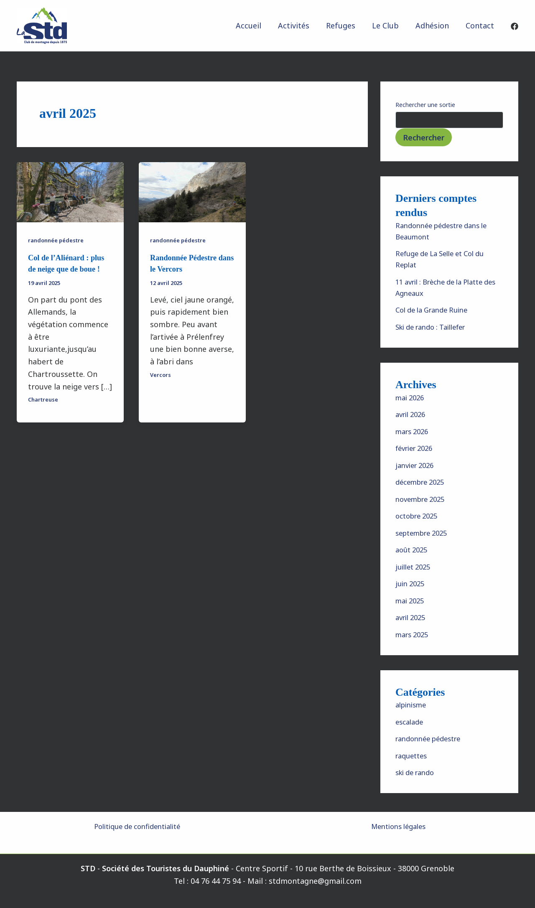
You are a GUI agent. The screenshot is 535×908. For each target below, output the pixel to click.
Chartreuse (44, 399)
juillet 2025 (415, 567)
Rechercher (423, 137)
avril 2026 (412, 414)
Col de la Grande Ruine (435, 310)
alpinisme (413, 704)
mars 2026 (414, 431)
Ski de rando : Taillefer (435, 327)
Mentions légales (398, 826)
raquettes (413, 755)
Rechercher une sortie (425, 105)
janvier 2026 (416, 465)
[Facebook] (514, 26)
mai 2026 (411, 397)
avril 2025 (412, 617)
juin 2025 (411, 583)
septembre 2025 (424, 533)
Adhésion (434, 25)
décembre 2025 (423, 482)
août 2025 (413, 549)
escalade (410, 722)
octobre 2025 (419, 516)
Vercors (161, 374)
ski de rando (417, 772)
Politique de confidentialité (137, 826)
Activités (301, 25)
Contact (480, 25)
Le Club (389, 25)
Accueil (257, 25)
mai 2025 (411, 600)
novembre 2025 (423, 499)
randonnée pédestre (58, 240)
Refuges (346, 25)
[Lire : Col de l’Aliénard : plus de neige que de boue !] (70, 191)
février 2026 (416, 448)
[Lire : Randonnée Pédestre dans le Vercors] (192, 191)
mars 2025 (414, 634)
